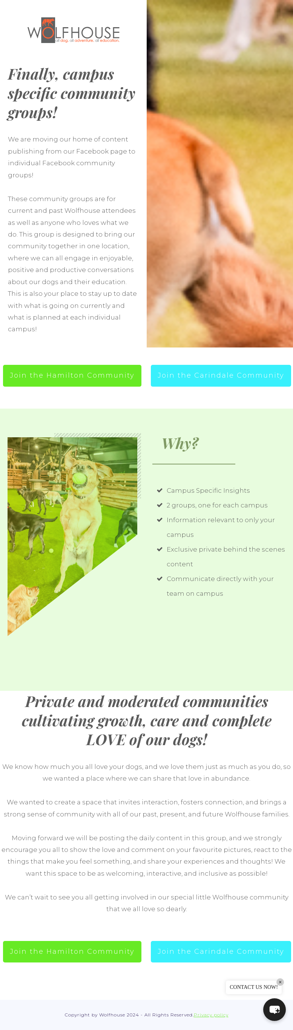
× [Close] (280, 982)
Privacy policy (211, 1015)
